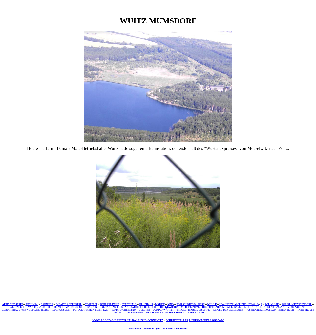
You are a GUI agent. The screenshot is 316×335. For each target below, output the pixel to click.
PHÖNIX (118, 312)
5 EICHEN (144, 309)
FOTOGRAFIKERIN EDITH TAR (90, 309)
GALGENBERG (16, 307)
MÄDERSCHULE (75, 307)
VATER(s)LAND (36, 307)
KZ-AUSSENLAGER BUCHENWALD (239, 304)
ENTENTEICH (286, 309)
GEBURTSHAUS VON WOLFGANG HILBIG (25, 309)
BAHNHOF (47, 304)
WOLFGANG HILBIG (238, 307)
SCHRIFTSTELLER (177, 320)
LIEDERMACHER (199, 320)
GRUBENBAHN (135, 312)
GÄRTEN (92, 307)
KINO (170, 304)
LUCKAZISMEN (61, 309)
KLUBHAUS (146, 304)
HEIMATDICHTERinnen (123, 309)
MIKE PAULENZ (296, 307)
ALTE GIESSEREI (12, 304)
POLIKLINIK (272, 304)
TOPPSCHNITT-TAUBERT (190, 304)
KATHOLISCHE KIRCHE (143, 307)
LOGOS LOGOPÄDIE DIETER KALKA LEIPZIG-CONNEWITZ (127, 320)
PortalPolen (134, 328)
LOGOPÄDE (217, 320)
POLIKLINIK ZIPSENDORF (297, 304)
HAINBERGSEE (305, 309)
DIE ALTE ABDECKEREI (69, 304)
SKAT (124, 307)
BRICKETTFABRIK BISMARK (193, 309)
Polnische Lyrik (152, 328)
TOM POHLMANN (274, 307)
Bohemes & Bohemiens (175, 328)
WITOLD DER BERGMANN (228, 309)
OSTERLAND (55, 307)
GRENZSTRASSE (109, 307)
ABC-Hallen (31, 304)
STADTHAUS (129, 304)
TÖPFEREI (91, 304)
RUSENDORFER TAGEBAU (261, 309)
